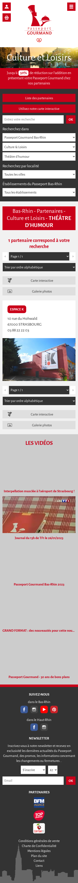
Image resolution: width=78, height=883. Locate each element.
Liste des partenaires (39, 98)
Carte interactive (42, 280)
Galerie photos (42, 291)
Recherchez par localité (20, 166)
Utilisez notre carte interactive (39, 108)
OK (71, 781)
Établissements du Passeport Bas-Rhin (32, 184)
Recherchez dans (15, 129)
